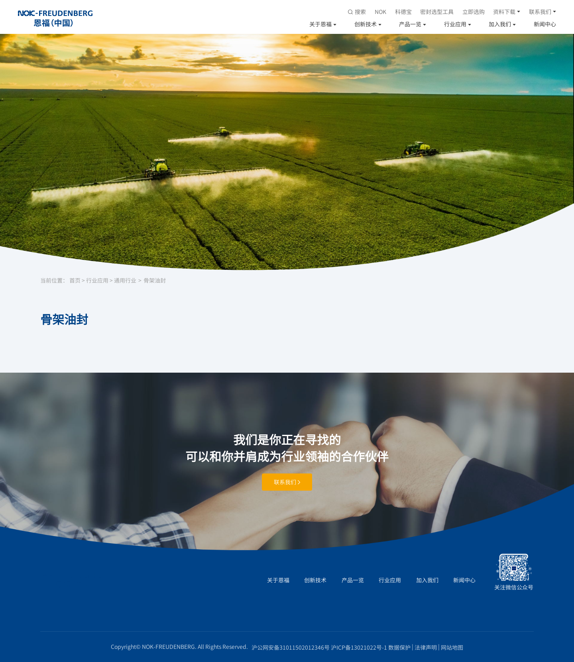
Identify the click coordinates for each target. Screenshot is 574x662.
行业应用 (455, 24)
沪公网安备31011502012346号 (291, 647)
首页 (75, 280)
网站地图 (452, 647)
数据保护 (399, 647)
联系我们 (540, 12)
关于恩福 (320, 24)
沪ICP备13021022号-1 (359, 647)
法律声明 (426, 647)
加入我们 (500, 24)
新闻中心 (545, 24)
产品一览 (410, 24)
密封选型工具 (437, 12)
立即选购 (473, 12)
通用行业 (125, 280)
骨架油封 (155, 280)
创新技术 (365, 24)
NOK (380, 12)
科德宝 (403, 12)
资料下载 (504, 12)
